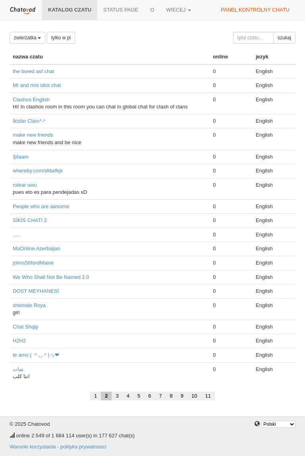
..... (16, 235)
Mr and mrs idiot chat (37, 85)
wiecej (178, 10)
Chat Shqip (25, 327)
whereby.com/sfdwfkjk (38, 171)
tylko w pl (61, 38)
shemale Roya (29, 305)
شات (18, 369)
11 (208, 396)
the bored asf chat (33, 71)
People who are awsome (41, 206)
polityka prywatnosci (83, 447)
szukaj (284, 38)
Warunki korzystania (33, 447)
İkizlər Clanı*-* (29, 121)
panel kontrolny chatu (255, 10)
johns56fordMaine (33, 263)
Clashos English (31, 99)
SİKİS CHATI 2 (30, 220)
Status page (120, 10)
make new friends (33, 135)
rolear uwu (25, 185)
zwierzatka (27, 38)
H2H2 (19, 341)
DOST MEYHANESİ (36, 291)
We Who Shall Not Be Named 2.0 (51, 277)
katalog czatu (69, 10)
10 (194, 396)
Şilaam (21, 157)
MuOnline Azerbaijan (36, 248)
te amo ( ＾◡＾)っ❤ (36, 355)
